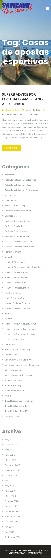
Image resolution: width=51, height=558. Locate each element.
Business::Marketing (14, 226)
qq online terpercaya (14, 339)
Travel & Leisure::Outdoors (17, 406)
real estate (10, 344)
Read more (11, 147)
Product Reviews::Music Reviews (20, 328)
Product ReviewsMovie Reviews (20, 334)
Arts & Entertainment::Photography (21, 190)
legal (7, 313)
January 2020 (11, 506)
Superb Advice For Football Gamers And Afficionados (22, 99)
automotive (10, 195)
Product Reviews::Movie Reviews (20, 323)
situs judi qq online (13, 370)
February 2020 (11, 501)
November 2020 (12, 470)
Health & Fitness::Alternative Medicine (23, 267)
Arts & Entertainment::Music (18, 185)
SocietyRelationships (14, 390)
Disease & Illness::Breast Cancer (20, 241)
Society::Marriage (13, 380)
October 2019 (11, 521)
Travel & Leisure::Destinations (19, 400)
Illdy (12, 550)
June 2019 (9, 532)
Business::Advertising (15, 205)
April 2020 (10, 490)
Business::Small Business (16, 231)
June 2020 (9, 480)
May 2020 (9, 485)
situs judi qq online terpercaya (18, 375)
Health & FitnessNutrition (17, 287)
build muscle (10, 200)
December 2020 (12, 465)
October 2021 (11, 444)
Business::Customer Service (17, 221)
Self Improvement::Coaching (18, 359)
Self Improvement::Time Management (22, 364)
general (8, 257)
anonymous (10, 174)
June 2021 (9, 449)
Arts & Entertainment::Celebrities (20, 179)
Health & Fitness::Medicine (17, 277)
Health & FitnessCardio (16, 282)
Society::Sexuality (13, 385)
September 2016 (12, 537)
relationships (11, 354)
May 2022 (9, 439)
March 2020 (10, 496)
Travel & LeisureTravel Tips (17, 411)
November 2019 (12, 516)
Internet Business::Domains (17, 308)
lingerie (8, 318)
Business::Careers (13, 215)
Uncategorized (12, 416)
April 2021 (10, 454)
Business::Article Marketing (18, 210)
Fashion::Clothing (13, 251)
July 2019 (9, 526)
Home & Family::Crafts (15, 298)
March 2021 (10, 460)
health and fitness (13, 293)
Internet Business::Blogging (17, 303)
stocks (8, 395)
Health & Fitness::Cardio (16, 272)
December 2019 (12, 511)
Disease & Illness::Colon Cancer (19, 246)
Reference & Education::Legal (18, 349)
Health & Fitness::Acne (12, 114)
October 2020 (11, 475)
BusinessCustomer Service (17, 236)
